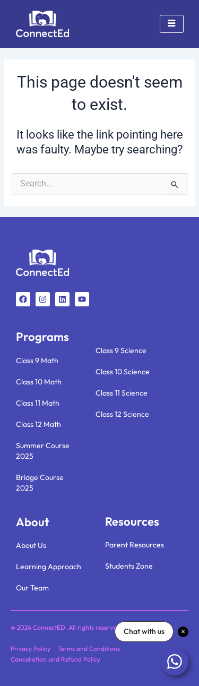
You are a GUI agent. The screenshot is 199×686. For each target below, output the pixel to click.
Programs (42, 336)
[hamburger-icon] (172, 24)
